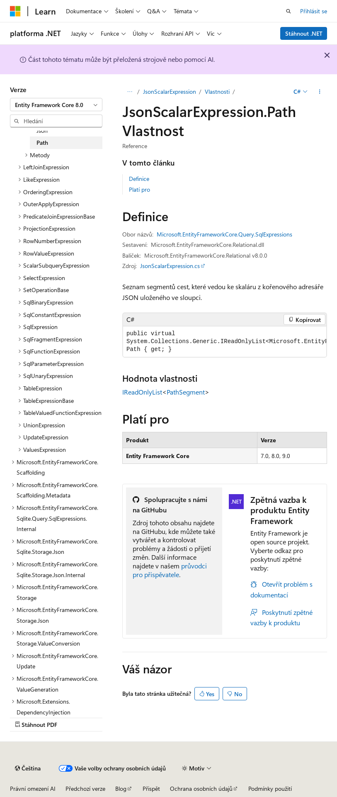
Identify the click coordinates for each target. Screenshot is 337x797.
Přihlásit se (313, 11)
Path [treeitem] (42, 142)
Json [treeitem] (42, 130)
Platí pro (139, 189)
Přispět (151, 788)
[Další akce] (320, 91)
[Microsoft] (15, 11)
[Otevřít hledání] (288, 11)
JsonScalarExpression (169, 91)
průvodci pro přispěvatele (170, 570)
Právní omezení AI (33, 788)
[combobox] (56, 104)
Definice (139, 179)
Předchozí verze (85, 788)
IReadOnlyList (142, 392)
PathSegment (186, 392)
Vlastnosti (217, 91)
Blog (120, 788)
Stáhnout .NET (303, 33)
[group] (224, 342)
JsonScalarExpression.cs (170, 266)
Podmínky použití (270, 788)
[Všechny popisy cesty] (129, 91)
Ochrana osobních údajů (201, 788)
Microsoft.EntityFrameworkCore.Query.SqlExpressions (224, 234)
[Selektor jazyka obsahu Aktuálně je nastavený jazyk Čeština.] (28, 768)
